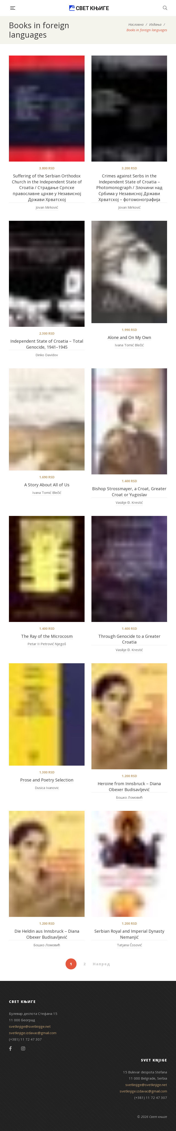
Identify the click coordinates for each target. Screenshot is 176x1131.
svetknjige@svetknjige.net (30, 1026)
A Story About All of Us (46, 484)
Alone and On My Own (129, 337)
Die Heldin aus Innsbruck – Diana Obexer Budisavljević (46, 934)
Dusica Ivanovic (47, 787)
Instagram (23, 1048)
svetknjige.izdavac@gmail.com (32, 1032)
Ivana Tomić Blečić (129, 345)
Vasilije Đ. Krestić (129, 502)
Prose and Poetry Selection (46, 780)
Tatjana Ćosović (129, 945)
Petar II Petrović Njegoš (47, 643)
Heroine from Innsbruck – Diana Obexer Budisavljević (129, 786)
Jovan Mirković (47, 207)
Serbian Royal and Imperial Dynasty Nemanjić (129, 934)
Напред (101, 963)
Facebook (10, 1048)
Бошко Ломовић (129, 797)
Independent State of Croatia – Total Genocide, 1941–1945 (46, 344)
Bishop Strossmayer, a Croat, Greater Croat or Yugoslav (129, 491)
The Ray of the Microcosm (47, 636)
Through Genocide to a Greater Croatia (129, 639)
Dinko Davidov (47, 355)
